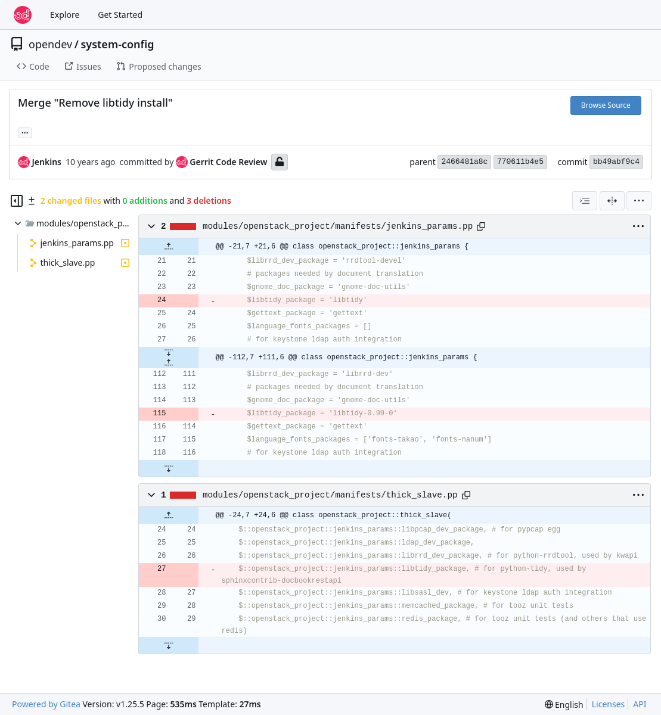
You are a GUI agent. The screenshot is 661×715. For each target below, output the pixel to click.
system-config (117, 44)
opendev (50, 44)
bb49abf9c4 (616, 161)
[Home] (22, 15)
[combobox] (584, 200)
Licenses (608, 704)
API (639, 704)
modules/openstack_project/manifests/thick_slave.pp (330, 495)
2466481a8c (464, 161)
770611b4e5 (520, 161)
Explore (64, 14)
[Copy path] (481, 226)
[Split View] (612, 200)
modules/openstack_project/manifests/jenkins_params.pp (338, 226)
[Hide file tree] (17, 201)
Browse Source (606, 105)
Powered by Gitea (46, 704)
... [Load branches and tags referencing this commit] (25, 132)
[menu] (638, 200)
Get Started (120, 14)
